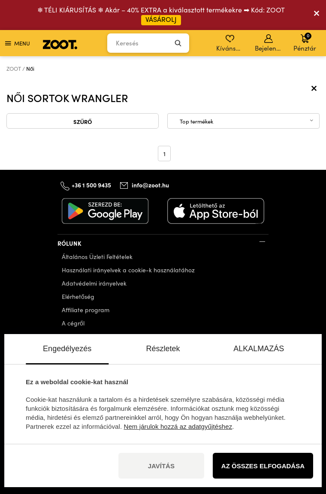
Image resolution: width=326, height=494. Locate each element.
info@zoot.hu (150, 185)
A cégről (73, 323)
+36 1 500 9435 (91, 184)
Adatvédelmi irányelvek (94, 283)
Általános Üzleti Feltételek (97, 257)
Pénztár (304, 42)
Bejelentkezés (269, 43)
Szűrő (82, 121)
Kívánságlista (230, 43)
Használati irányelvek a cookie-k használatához (128, 270)
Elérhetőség (78, 296)
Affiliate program (85, 310)
